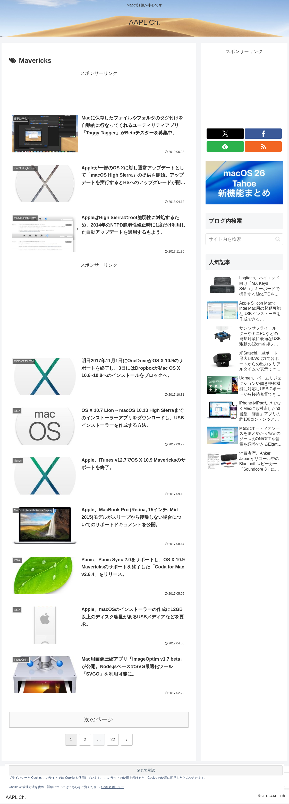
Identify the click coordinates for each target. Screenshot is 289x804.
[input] (244, 239)
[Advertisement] (99, 90)
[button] (277, 239)
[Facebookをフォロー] (263, 133)
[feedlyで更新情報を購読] (225, 146)
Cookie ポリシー (112, 787)
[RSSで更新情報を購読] (263, 146)
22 (112, 740)
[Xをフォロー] (225, 133)
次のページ (98, 720)
